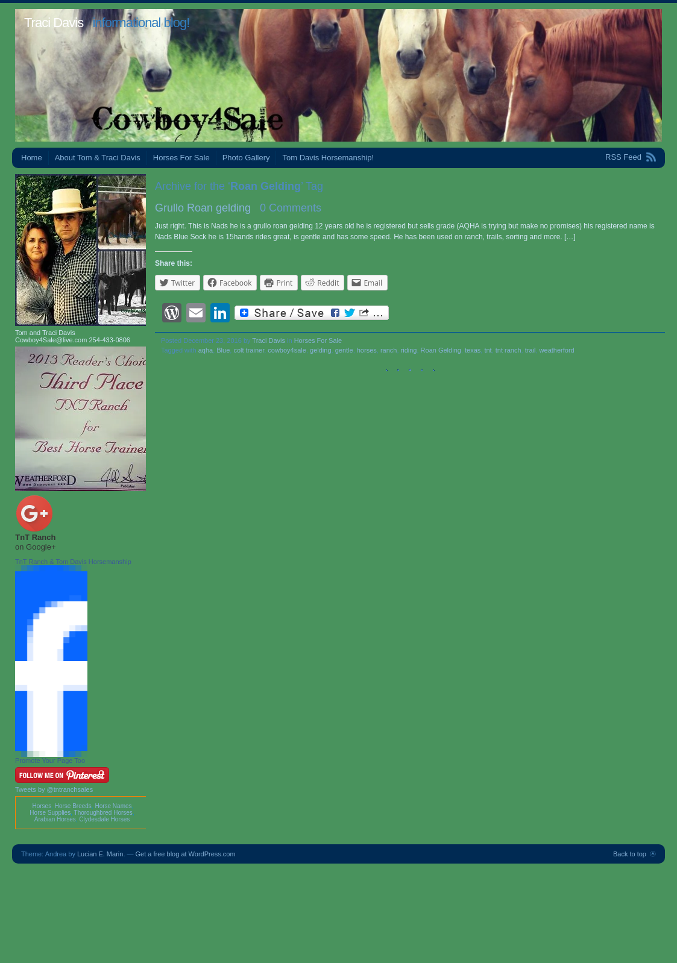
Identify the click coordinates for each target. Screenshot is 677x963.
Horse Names (113, 806)
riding (409, 350)
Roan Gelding (441, 350)
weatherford (557, 350)
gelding (320, 350)
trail (530, 350)
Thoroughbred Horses (103, 812)
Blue (223, 350)
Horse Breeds (73, 806)
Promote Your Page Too (50, 760)
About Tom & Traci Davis (97, 157)
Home (31, 157)
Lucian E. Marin (100, 854)
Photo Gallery (246, 157)
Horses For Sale (181, 157)
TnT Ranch (35, 537)
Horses (41, 806)
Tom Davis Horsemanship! (328, 157)
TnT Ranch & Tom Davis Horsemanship (73, 561)
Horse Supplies (50, 812)
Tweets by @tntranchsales (54, 789)
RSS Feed (623, 157)
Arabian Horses (55, 819)
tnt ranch (508, 350)
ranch (388, 350)
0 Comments (290, 208)
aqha (205, 350)
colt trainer (248, 350)
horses (367, 350)
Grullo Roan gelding (203, 208)
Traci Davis (53, 22)
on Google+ (35, 546)
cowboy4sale (287, 350)
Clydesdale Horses (104, 819)
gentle (344, 350)
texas (472, 350)
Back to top (629, 854)
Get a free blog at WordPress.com (186, 854)
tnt (487, 350)
